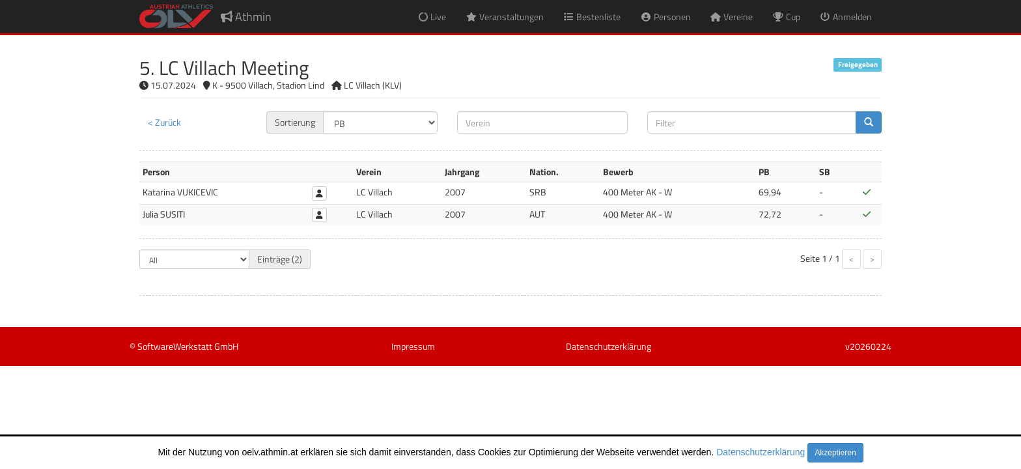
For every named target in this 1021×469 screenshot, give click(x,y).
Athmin (246, 16)
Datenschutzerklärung (760, 452)
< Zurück (164, 122)
